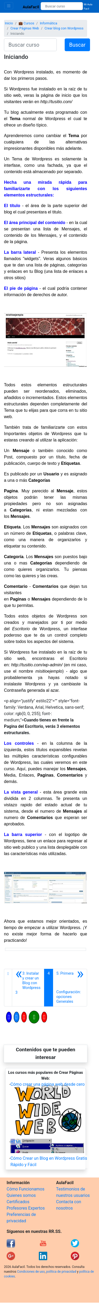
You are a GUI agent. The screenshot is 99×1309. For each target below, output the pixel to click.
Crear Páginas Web (24, 28)
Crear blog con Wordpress (64, 28)
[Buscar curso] (62, 6)
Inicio (9, 23)
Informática (48, 23)
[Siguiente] (70, 987)
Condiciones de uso (31, 1271)
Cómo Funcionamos (25, 1189)
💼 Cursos (26, 23)
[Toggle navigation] (8, 5)
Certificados (18, 1201)
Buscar (77, 45)
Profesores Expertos (26, 1208)
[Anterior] (28, 987)
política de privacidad (61, 1271)
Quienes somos (21, 1195)
